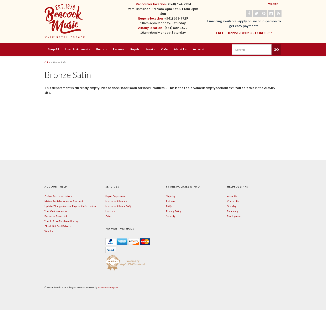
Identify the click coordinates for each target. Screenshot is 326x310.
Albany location (150, 28)
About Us (180, 49)
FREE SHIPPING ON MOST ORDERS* (244, 33)
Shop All (53, 49)
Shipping (170, 196)
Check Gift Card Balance (57, 226)
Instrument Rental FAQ (118, 206)
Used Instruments (77, 49)
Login (273, 3)
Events (150, 49)
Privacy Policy (173, 211)
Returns (170, 201)
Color (47, 62)
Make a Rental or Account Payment (63, 201)
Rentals (101, 49)
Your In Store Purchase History (61, 221)
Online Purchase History (58, 196)
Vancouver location (151, 4)
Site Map (231, 206)
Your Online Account (56, 211)
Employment (234, 216)
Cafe (164, 49)
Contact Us (233, 201)
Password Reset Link (55, 216)
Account (199, 49)
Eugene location (150, 18)
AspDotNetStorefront (108, 287)
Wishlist (49, 231)
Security (170, 216)
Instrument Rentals (116, 201)
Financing (232, 211)
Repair (134, 49)
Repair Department (115, 196)
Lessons (118, 49)
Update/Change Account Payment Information (70, 206)
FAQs (169, 206)
